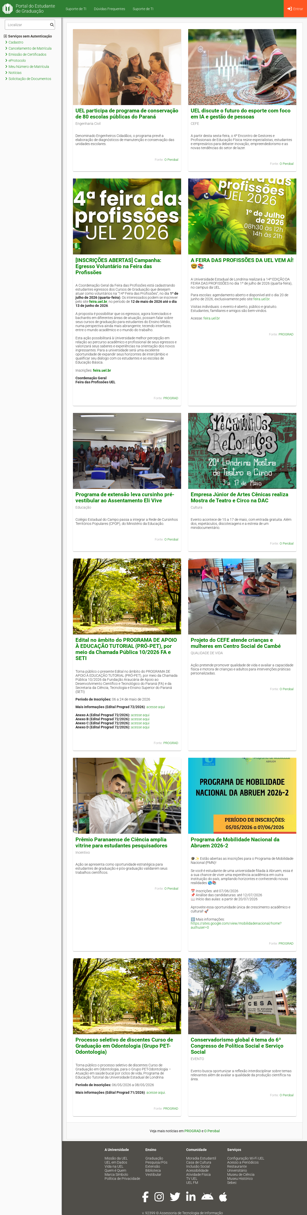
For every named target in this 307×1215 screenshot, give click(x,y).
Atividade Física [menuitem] (198, 1174)
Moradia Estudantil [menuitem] (201, 1158)
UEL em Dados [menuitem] (116, 1162)
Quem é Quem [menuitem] (115, 1170)
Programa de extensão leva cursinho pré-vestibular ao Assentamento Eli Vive (124, 497)
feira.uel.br (98, 302)
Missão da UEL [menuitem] (116, 1158)
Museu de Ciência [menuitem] (241, 1174)
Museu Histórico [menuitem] (240, 1179)
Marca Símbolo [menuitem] (116, 1174)
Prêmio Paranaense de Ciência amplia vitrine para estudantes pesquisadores (121, 842)
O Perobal (171, 160)
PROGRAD (170, 398)
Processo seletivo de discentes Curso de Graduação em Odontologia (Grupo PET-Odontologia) (124, 1046)
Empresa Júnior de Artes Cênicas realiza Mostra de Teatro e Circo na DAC (239, 497)
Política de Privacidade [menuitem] (122, 1179)
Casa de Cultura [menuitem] (198, 1162)
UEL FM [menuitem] (192, 1183)
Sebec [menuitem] (232, 1183)
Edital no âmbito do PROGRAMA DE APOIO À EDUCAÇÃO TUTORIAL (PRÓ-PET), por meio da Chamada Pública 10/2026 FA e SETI (126, 649)
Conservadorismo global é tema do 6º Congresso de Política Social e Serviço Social (237, 1046)
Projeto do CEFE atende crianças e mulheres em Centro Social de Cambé (236, 643)
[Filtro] (30, 25)
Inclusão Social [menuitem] (198, 1166)
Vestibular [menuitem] (153, 1174)
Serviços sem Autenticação (28, 36)
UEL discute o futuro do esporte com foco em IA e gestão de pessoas (241, 114)
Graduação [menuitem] (154, 1158)
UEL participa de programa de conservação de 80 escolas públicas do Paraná (126, 114)
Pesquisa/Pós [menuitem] (156, 1162)
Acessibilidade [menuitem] (197, 1170)
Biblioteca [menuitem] (153, 1170)
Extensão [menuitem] (152, 1166)
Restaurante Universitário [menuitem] (237, 1168)
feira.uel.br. (261, 299)
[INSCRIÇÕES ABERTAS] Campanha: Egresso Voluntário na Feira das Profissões (118, 266)
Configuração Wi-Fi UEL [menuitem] (245, 1158)
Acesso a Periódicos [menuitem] (243, 1162)
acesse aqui (155, 707)
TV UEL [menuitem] (191, 1179)
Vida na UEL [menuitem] (114, 1166)
